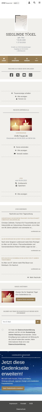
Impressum (13, 403)
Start (4, 60)
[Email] (24, 74)
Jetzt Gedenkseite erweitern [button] (13, 388)
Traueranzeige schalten (21, 93)
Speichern (21, 186)
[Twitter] (17, 74)
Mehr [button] (36, 59)
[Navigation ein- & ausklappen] (39, 2)
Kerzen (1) (21, 99)
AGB (31, 403)
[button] (38, 322)
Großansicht (21, 183)
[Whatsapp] (30, 74)
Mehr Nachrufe (33, 277)
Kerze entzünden (21, 147)
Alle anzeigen (21, 96)
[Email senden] (19, 322)
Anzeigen (15, 60)
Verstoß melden (21, 154)
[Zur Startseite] (10, 2)
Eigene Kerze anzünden (25, 299)
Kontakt (23, 403)
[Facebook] (11, 74)
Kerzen (27, 60)
